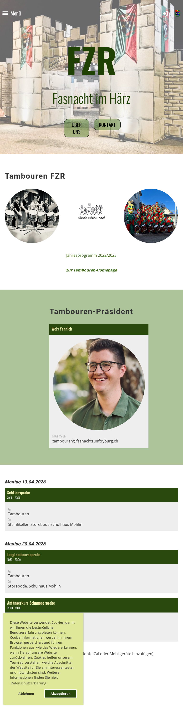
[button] (91, 509)
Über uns (77, 128)
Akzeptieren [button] (61, 693)
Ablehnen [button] (26, 693)
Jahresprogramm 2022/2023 (91, 255)
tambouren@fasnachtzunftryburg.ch (85, 441)
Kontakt (107, 124)
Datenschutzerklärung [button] (28, 683)
